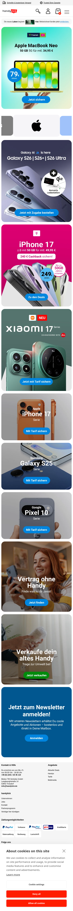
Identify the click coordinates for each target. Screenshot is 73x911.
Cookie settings (36, 884)
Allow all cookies (36, 903)
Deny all (36, 894)
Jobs (3, 802)
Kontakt (4, 805)
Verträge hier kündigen (10, 812)
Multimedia (52, 780)
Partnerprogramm (8, 808)
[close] (64, 850)
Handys (51, 773)
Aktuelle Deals (53, 770)
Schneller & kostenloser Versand (19, 3)
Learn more (13, 874)
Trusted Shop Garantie (52, 3)
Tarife (50, 777)
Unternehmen (6, 798)
